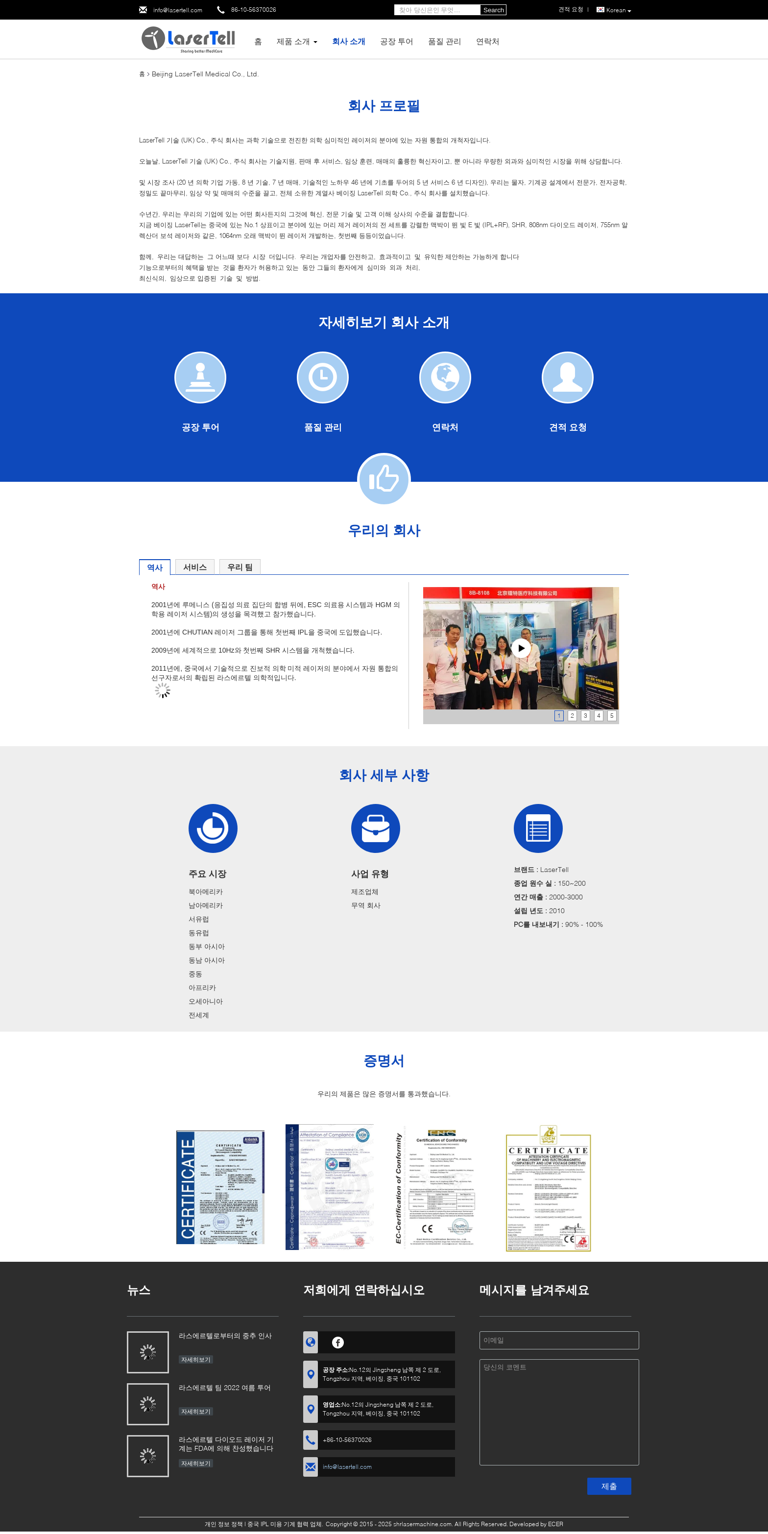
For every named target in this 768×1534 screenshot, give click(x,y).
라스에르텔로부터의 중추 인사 (225, 1335)
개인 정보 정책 (224, 1524)
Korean (618, 10)
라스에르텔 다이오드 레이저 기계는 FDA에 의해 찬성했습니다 (226, 1443)
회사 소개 (348, 41)
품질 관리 (444, 41)
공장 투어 (396, 41)
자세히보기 (196, 1359)
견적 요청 (568, 427)
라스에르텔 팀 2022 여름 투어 (225, 1387)
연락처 (488, 41)
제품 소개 (293, 41)
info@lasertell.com (177, 10)
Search (493, 10)
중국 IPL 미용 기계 (271, 1524)
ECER (555, 1524)
